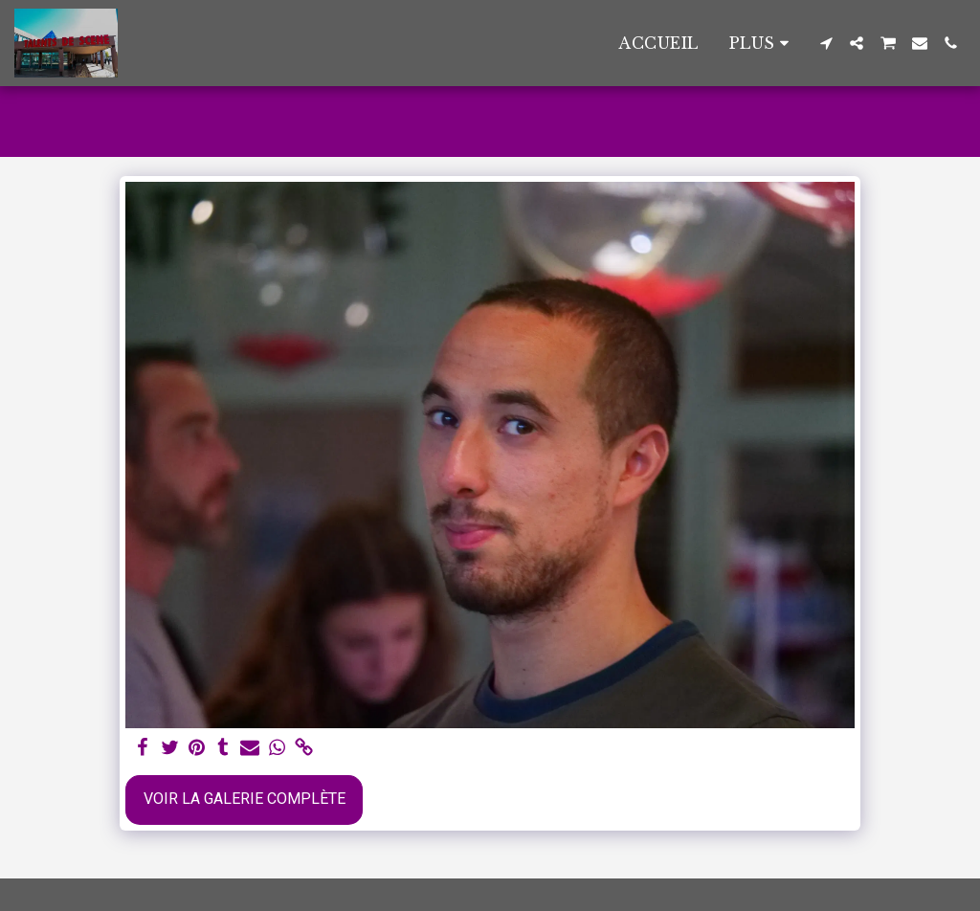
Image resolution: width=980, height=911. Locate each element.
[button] (826, 43)
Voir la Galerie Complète (244, 798)
